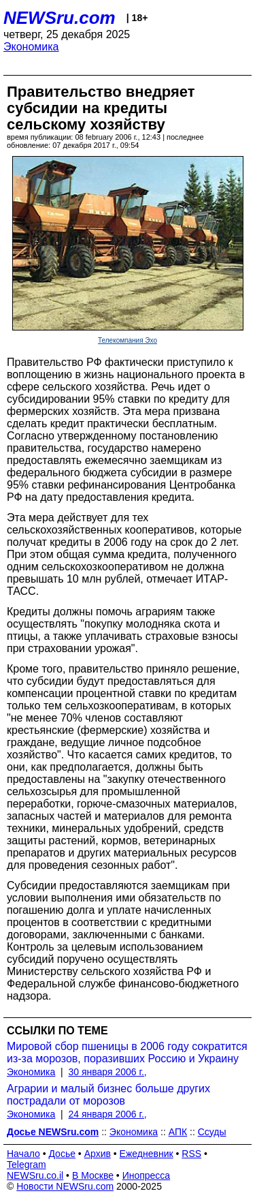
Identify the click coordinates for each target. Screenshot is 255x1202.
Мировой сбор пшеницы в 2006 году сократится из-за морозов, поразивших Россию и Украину (127, 1052)
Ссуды (212, 1131)
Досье (61, 1153)
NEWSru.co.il (35, 1175)
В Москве (93, 1175)
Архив (97, 1153)
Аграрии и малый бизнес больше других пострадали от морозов (108, 1095)
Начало (23, 1153)
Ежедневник (146, 1153)
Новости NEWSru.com (65, 1186)
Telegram (26, 1164)
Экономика (31, 46)
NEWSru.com (59, 17)
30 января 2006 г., (108, 1071)
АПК (178, 1131)
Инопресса (146, 1175)
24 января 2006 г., (108, 1114)
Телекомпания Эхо (127, 340)
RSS (191, 1153)
